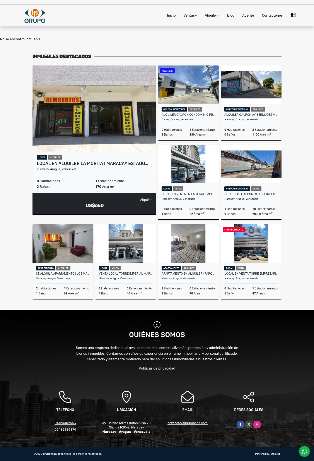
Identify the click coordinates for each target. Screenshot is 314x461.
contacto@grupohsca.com (187, 423)
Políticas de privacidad (157, 368)
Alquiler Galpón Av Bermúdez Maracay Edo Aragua (251, 114)
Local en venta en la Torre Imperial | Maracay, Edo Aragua (188, 194)
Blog (230, 15)
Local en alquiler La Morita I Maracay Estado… (92, 163)
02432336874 (65, 430)
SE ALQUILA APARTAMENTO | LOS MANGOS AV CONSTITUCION (63, 273)
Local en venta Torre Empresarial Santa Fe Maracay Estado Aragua (251, 273)
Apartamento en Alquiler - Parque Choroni (188, 273)
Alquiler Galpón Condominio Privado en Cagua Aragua (188, 114)
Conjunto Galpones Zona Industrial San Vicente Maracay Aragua (251, 194)
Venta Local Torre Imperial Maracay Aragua (125, 273)
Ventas (189, 15)
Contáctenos (272, 15)
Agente (248, 15)
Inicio (171, 15)
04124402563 (65, 423)
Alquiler (211, 15)
